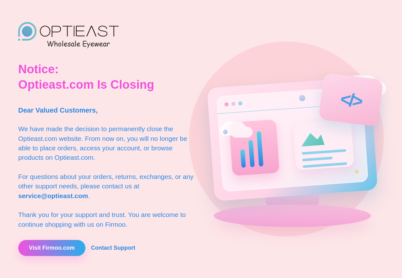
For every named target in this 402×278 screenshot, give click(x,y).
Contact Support (113, 248)
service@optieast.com (53, 195)
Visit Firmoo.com (52, 248)
